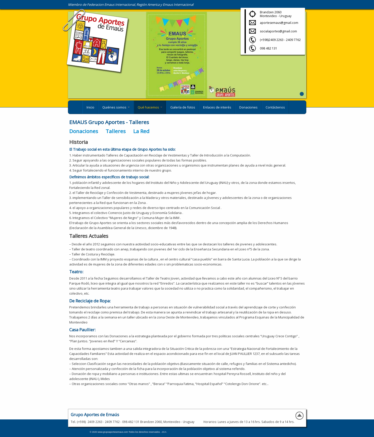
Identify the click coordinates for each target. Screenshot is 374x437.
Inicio (90, 107)
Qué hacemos (150, 107)
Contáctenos (275, 107)
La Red (141, 131)
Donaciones (248, 107)
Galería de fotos (182, 107)
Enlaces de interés (217, 107)
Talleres (116, 131)
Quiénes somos (116, 107)
